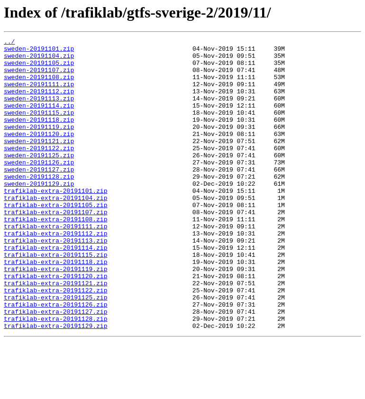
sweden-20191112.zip (39, 102)
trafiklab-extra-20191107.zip (55, 247)
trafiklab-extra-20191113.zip (55, 281)
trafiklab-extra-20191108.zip (55, 256)
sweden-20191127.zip (39, 196)
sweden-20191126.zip (39, 187)
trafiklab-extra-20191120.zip (55, 324)
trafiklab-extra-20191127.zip (55, 367)
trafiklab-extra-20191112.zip (55, 273)
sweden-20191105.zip (39, 68)
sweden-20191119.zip (39, 145)
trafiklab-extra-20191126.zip (55, 358)
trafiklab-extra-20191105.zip (55, 239)
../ (9, 42)
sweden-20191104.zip (39, 59)
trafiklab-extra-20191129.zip (55, 384)
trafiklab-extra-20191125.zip (55, 349)
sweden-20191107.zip (39, 77)
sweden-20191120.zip (39, 153)
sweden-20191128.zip (39, 204)
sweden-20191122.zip (39, 170)
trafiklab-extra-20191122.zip (55, 341)
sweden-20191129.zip (39, 213)
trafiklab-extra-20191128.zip (55, 375)
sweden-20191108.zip (39, 85)
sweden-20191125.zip (39, 179)
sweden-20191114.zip (39, 119)
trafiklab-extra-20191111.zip (55, 264)
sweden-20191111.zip (39, 94)
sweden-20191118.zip (39, 136)
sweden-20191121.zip (39, 162)
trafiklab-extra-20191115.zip (55, 298)
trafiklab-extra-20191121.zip (55, 332)
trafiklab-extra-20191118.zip (55, 307)
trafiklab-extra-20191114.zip (55, 290)
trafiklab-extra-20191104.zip (55, 230)
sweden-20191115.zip (39, 128)
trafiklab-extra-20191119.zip (55, 315)
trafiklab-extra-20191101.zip (55, 222)
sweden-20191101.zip (39, 51)
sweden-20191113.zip (39, 111)
